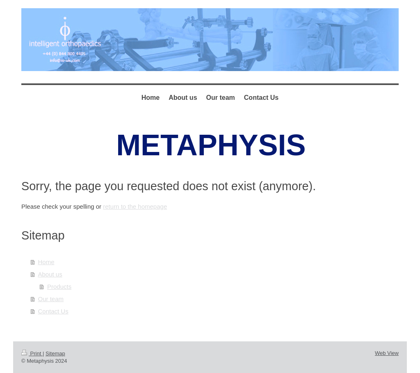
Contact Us (53, 311)
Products (59, 286)
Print (32, 353)
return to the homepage (135, 206)
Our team (51, 298)
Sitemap (55, 353)
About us (50, 274)
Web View (387, 353)
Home (46, 261)
